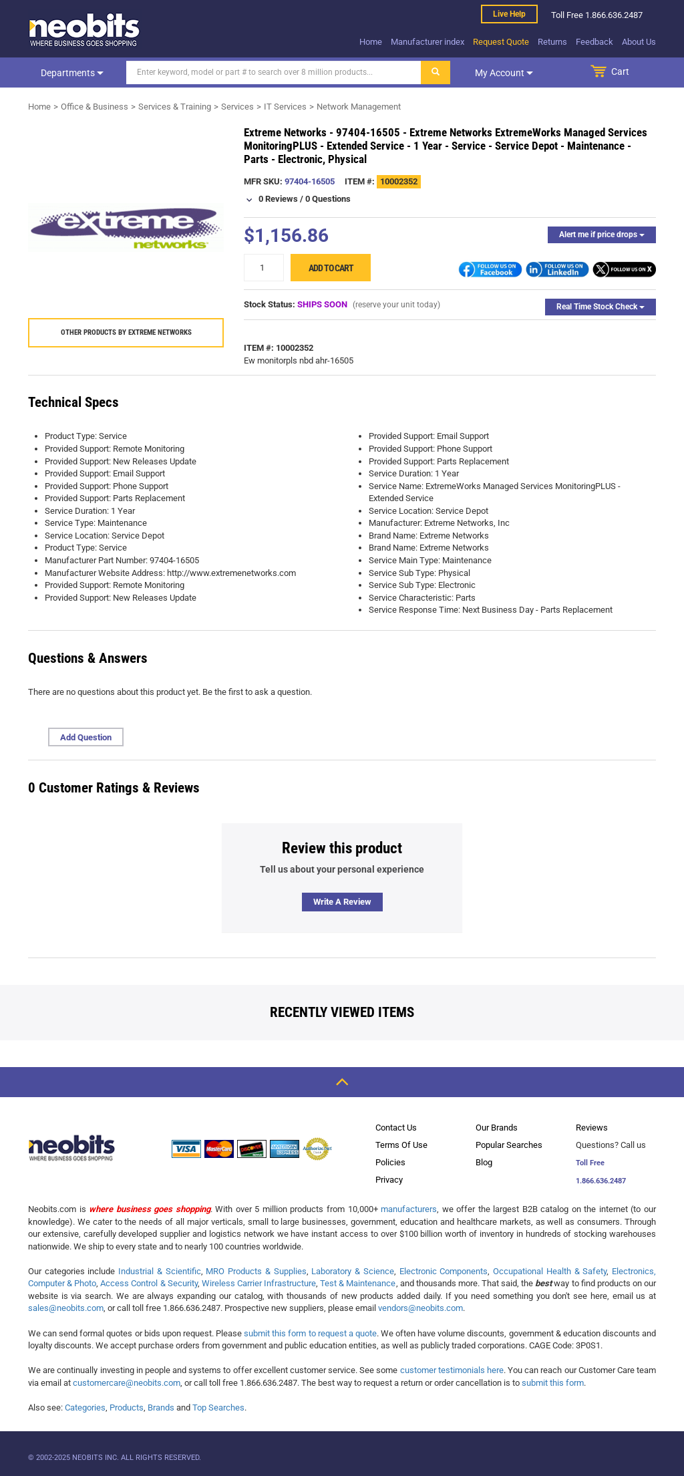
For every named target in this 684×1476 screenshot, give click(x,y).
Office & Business (94, 107)
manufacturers (409, 1209)
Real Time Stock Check (600, 306)
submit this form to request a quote (310, 1333)
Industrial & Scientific (159, 1271)
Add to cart (331, 268)
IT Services (285, 107)
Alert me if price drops (602, 234)
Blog (484, 1162)
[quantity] (264, 267)
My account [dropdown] (504, 72)
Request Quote (501, 42)
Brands (161, 1408)
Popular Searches (509, 1145)
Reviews (592, 1128)
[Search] (273, 72)
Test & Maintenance (357, 1283)
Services (237, 107)
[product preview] (126, 227)
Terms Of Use (401, 1145)
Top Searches (218, 1408)
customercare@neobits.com (126, 1383)
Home (370, 42)
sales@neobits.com (66, 1308)
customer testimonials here (452, 1370)
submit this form (553, 1383)
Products (127, 1408)
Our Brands (497, 1128)
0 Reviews (278, 199)
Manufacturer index (427, 42)
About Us (639, 42)
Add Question (86, 737)
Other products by (126, 332)
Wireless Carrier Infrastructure (259, 1283)
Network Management (359, 107)
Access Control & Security (148, 1283)
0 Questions (328, 199)
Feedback (594, 42)
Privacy (389, 1180)
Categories (85, 1408)
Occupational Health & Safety (550, 1271)
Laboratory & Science (352, 1271)
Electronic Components (443, 1271)
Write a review (342, 902)
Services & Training (174, 107)
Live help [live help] (509, 14)
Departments (72, 72)
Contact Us (396, 1128)
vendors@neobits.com (420, 1308)
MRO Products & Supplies (256, 1271)
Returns (552, 42)
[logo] (85, 29)
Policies (390, 1162)
